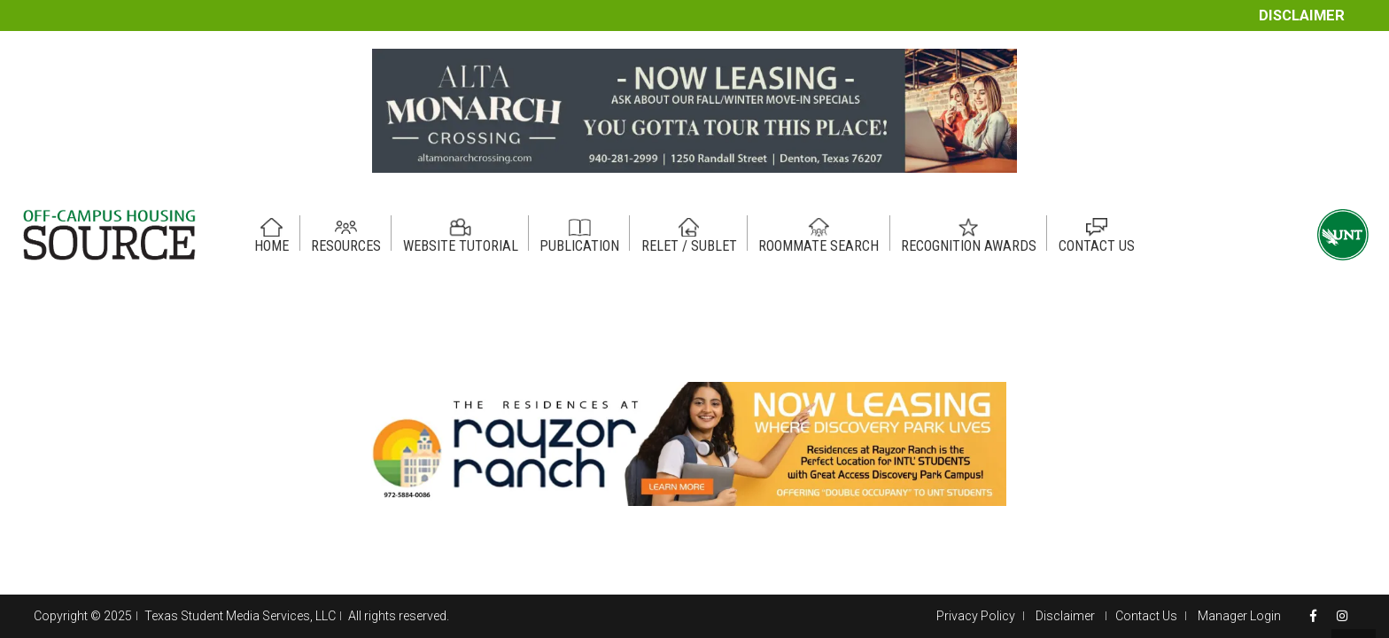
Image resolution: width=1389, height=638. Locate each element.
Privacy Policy (975, 616)
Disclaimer (1302, 15)
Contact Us (1146, 616)
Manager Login (1239, 616)
